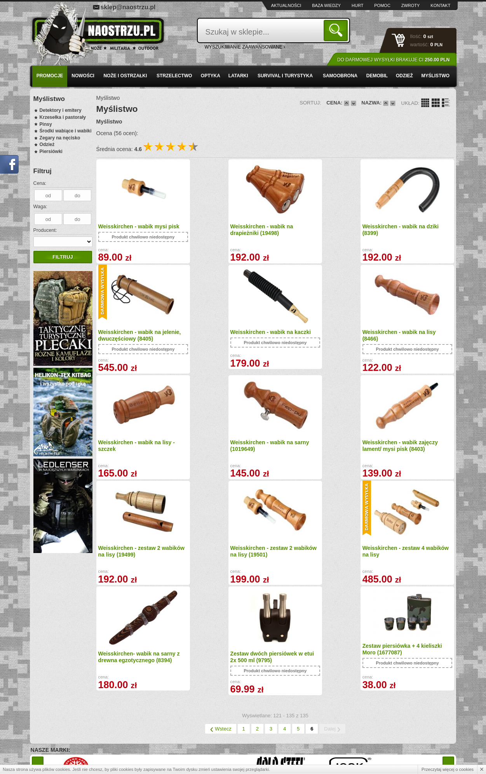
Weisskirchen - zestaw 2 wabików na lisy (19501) (309, 450)
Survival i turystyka (285, 75)
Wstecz (220, 628)
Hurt (357, 5)
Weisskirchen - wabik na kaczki (138, 336)
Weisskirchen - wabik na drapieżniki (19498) (219, 229)
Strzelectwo (174, 75)
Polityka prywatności (65, 745)
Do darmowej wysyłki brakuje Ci (393, 60)
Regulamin (55, 737)
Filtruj (62, 257)
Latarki (238, 75)
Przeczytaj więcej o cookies (448, 769)
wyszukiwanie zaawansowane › (245, 47)
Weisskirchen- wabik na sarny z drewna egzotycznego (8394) (139, 555)
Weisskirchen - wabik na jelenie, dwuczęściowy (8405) (409, 229)
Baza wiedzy (326, 5)
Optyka (210, 75)
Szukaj (337, 30)
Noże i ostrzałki (125, 75)
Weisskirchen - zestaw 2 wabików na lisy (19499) (219, 450)
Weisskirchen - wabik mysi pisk (138, 226)
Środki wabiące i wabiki (66, 131)
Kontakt (440, 5)
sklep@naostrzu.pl (128, 7)
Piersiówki (51, 151)
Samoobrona (340, 75)
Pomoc (382, 5)
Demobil (377, 75)
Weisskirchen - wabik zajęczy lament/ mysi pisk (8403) (136, 450)
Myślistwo (435, 75)
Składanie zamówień (169, 737)
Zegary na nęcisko (60, 138)
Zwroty (410, 5)
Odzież (404, 75)
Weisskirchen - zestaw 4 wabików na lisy (399, 450)
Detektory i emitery (61, 110)
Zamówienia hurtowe (65, 729)
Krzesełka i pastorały (63, 117)
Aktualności (286, 5)
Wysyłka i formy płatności (70, 720)
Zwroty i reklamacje (168, 729)
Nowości (82, 75)
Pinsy (46, 124)
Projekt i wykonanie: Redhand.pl (420, 761)
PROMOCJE (50, 75)
